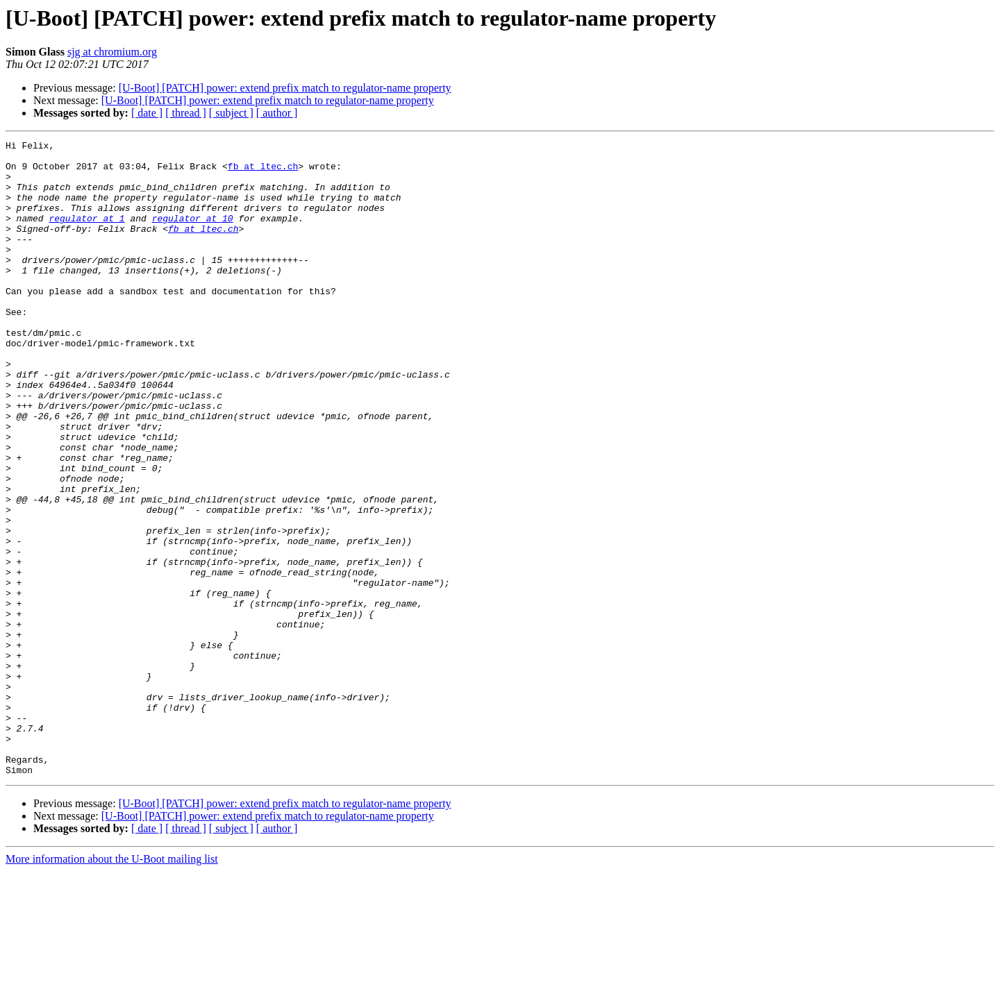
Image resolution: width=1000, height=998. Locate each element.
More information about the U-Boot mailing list (112, 986)
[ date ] (146, 113)
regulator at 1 (86, 234)
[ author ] (277, 113)
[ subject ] (231, 113)
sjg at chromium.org (112, 52)
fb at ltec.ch (263, 172)
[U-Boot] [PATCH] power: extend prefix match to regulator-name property (285, 88)
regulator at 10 (192, 234)
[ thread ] (185, 113)
